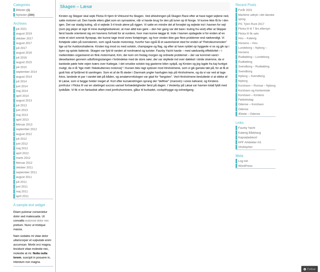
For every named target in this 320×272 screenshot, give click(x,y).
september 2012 (26, 129)
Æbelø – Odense (249, 113)
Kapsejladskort (247, 137)
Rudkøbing (245, 61)
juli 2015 (21, 67)
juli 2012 (21, 138)
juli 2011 (21, 181)
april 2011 (22, 196)
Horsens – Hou (248, 43)
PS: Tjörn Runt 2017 (251, 24)
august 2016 (24, 52)
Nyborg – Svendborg (251, 76)
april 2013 (22, 119)
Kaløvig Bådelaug (249, 132)
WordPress (245, 165)
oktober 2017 (24, 38)
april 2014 (22, 95)
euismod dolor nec (37, 220)
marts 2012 (23, 157)
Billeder (21, 10)
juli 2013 (21, 105)
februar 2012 (24, 162)
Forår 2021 (245, 10)
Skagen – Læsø (76, 6)
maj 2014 (22, 91)
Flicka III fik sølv (248, 33)
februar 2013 (24, 124)
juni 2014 (22, 86)
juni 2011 (22, 186)
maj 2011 (22, 191)
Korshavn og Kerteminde (254, 90)
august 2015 (24, 62)
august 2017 (24, 43)
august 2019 (24, 33)
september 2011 (26, 172)
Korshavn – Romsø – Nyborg (257, 85)
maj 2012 (22, 148)
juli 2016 (21, 57)
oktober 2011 (24, 167)
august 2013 (24, 100)
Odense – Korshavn (251, 104)
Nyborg (243, 81)
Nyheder (21, 14)
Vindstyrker (245, 147)
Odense (243, 109)
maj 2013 (22, 115)
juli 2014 (21, 81)
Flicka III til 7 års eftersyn (254, 28)
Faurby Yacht (246, 127)
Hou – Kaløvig (247, 38)
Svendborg (245, 71)
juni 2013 (22, 110)
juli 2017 (21, 48)
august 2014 (24, 76)
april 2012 (22, 153)
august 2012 (24, 134)
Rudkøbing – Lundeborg (253, 56)
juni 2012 (22, 143)
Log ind (243, 161)
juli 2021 (21, 28)
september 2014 (26, 71)
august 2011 (24, 177)
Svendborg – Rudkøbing (253, 66)
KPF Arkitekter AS (249, 142)
